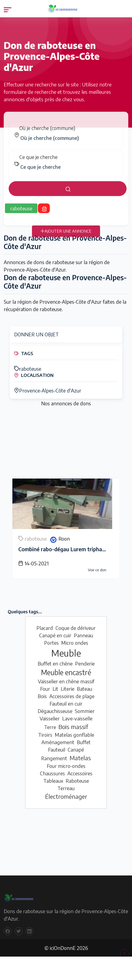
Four (45, 689)
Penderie (85, 663)
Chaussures (52, 773)
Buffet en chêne (55, 663)
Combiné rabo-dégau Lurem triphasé (62, 549)
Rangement (54, 758)
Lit (55, 689)
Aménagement (57, 742)
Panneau (83, 635)
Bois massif (73, 726)
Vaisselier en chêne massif (66, 681)
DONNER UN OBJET (36, 334)
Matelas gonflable (74, 735)
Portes (51, 643)
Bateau (84, 689)
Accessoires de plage (71, 696)
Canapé (76, 749)
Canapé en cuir (55, 635)
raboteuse (27, 369)
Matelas (80, 757)
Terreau (66, 788)
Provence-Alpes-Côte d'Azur (47, 390)
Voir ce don (97, 570)
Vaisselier (50, 718)
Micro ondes (74, 643)
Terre (50, 727)
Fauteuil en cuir (66, 703)
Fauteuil (56, 749)
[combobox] (68, 142)
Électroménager (66, 796)
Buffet (84, 742)
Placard (44, 628)
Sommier (85, 711)
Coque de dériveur (75, 628)
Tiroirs (45, 735)
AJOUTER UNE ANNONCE (66, 235)
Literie (67, 689)
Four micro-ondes (66, 766)
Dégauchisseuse (55, 711)
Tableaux (53, 781)
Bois (42, 696)
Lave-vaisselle (77, 718)
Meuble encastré (66, 672)
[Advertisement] (66, 443)
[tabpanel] (66, 163)
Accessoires (79, 773)
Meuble (66, 653)
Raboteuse (77, 781)
